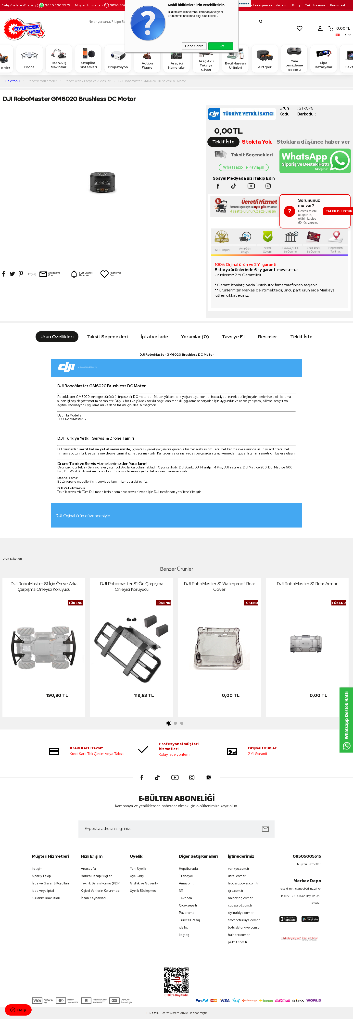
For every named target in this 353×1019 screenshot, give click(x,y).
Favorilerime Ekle (110, 274)
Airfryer (265, 58)
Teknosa (185, 898)
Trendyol (186, 876)
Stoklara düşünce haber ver (313, 141)
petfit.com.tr (237, 942)
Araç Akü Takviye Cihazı (206, 58)
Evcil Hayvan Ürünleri (235, 58)
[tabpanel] (44, 649)
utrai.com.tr (237, 876)
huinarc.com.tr (239, 935)
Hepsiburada (188, 869)
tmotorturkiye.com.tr (244, 920)
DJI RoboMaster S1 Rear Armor (307, 583)
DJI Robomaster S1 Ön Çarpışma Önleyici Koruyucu (131, 586)
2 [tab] (175, 723)
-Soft (151, 1013)
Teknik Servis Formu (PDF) (101, 883)
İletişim (37, 869)
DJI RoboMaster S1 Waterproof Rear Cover (219, 586)
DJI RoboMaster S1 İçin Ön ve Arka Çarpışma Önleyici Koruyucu (44, 586)
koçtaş (184, 935)
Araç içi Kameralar (176, 58)
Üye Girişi (137, 876)
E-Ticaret (163, 1013)
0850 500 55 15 (54, 5)
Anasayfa (88, 869)
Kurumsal (337, 5)
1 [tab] (168, 723)
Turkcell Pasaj (189, 920)
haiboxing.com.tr (240, 898)
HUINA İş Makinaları (59, 58)
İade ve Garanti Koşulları (50, 883)
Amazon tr (187, 883)
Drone (29, 58)
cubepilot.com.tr (240, 905)
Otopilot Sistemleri (88, 58)
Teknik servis (315, 5)
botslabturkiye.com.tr (244, 927)
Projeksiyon (118, 58)
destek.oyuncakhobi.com (266, 5)
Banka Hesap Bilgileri (97, 876)
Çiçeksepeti (188, 905)
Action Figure (147, 58)
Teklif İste (223, 142)
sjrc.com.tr (235, 891)
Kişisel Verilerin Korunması (100, 891)
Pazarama (186, 913)
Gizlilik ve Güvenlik (144, 883)
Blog (296, 5)
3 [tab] (181, 723)
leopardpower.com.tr (243, 883)
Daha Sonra (194, 46)
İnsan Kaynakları (93, 898)
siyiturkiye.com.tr (241, 913)
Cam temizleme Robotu (294, 58)
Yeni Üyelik (138, 869)
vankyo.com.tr (238, 869)
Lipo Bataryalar (323, 58)
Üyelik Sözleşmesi (143, 891)
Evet (220, 46)
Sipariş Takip (41, 876)
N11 (181, 891)
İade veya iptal (43, 891)
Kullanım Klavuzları (46, 898)
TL (339, 28)
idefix (183, 927)
